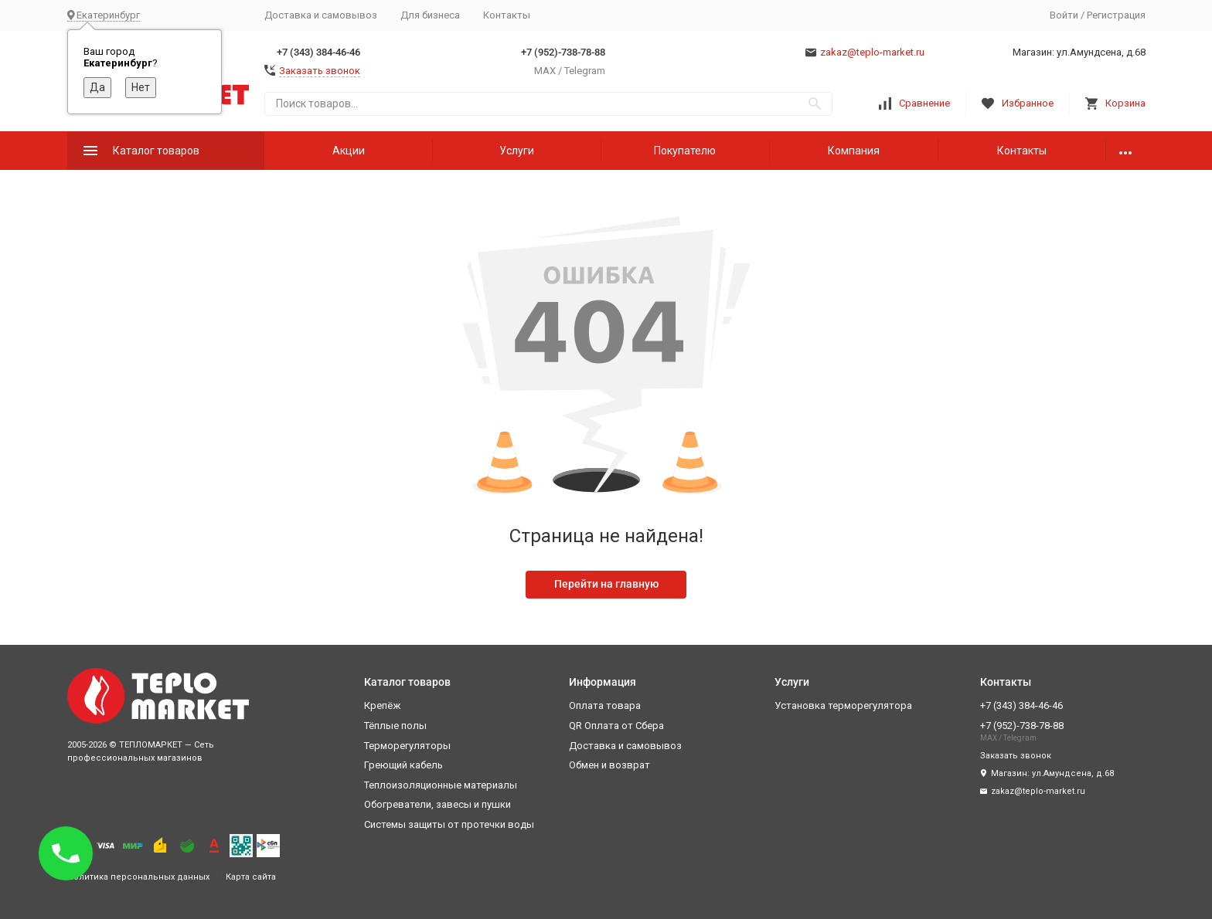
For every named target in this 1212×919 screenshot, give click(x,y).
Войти (1064, 15)
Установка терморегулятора (843, 705)
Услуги (516, 150)
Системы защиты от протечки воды (449, 824)
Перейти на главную (606, 584)
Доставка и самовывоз (320, 15)
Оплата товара (605, 705)
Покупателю (685, 150)
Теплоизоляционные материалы (440, 785)
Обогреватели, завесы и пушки (437, 804)
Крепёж (382, 705)
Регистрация (1116, 15)
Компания (854, 150)
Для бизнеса (430, 15)
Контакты (506, 15)
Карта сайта (251, 877)
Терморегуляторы (407, 745)
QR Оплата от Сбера (616, 725)
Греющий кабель (403, 765)
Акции (348, 150)
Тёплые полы (395, 725)
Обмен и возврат (609, 765)
